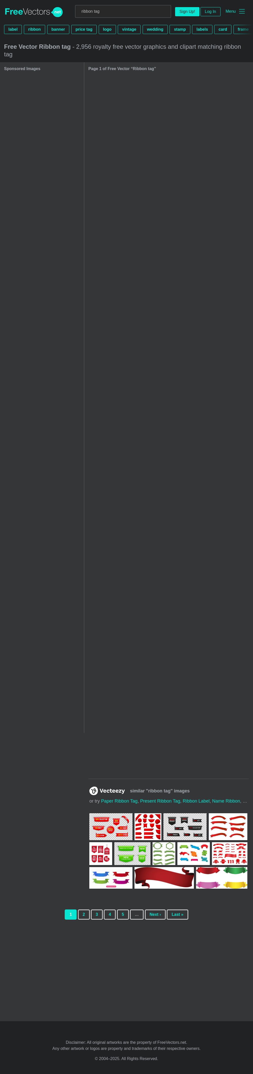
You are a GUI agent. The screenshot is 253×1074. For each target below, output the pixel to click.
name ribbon (226, 801)
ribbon (34, 29)
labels (202, 29)
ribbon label (196, 801)
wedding (155, 29)
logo (107, 29)
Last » (177, 914)
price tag (84, 29)
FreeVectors (34, 12)
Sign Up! (187, 11)
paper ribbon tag (119, 801)
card (222, 29)
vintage (129, 29)
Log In (210, 11)
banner (58, 29)
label (13, 29)
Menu (231, 11)
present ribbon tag (160, 801)
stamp (180, 29)
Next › (155, 914)
